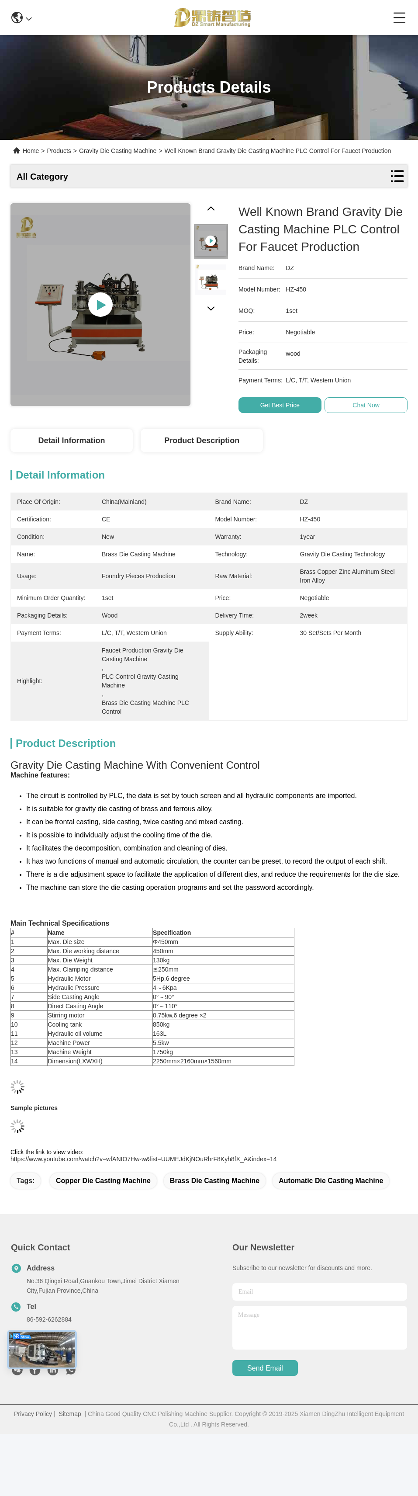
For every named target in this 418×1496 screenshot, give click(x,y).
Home (31, 150)
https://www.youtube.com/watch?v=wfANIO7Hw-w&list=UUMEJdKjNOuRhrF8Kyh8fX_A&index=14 (143, 1159)
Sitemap (70, 1413)
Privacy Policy (33, 1413)
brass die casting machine (214, 1180)
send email (265, 1368)
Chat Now (367, 405)
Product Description (201, 440)
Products (59, 150)
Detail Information (71, 440)
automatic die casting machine (331, 1180)
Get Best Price (281, 405)
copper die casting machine (103, 1180)
